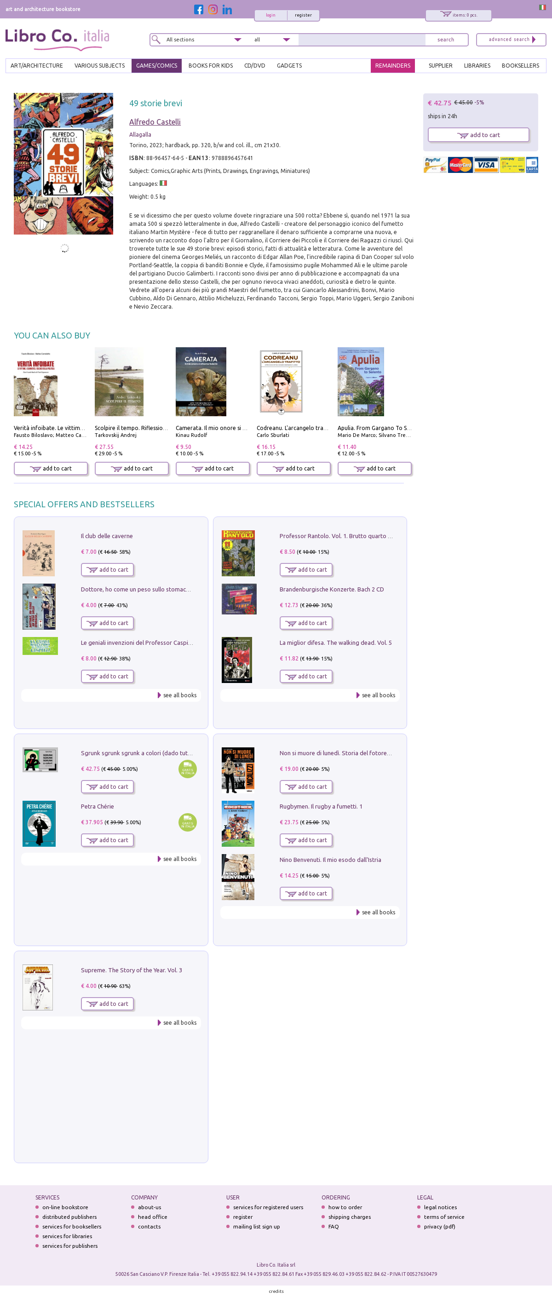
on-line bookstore (65, 1207)
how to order (345, 1207)
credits (276, 1291)
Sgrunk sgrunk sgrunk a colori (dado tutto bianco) (148, 753)
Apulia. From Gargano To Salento (381, 428)
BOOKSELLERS (520, 66)
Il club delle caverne (107, 536)
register (303, 15)
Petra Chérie (97, 806)
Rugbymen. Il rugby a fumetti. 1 (321, 806)
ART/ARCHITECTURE (37, 66)
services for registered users (268, 1207)
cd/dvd (254, 66)
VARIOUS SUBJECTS (100, 66)
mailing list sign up (256, 1226)
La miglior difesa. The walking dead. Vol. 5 (336, 642)
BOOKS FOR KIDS (211, 66)
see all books (179, 695)
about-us (149, 1207)
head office (152, 1217)
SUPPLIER (441, 66)
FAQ (333, 1226)
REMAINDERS (392, 66)
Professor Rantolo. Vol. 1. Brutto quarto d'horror (345, 536)
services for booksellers (71, 1226)
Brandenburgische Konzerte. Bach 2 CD (332, 589)
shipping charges (349, 1217)
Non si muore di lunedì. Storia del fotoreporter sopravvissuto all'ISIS (371, 753)
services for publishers (70, 1246)
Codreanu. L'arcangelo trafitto (296, 428)
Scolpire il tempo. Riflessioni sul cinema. (146, 428)
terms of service (444, 1217)
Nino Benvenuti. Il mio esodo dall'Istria (330, 859)
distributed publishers (69, 1217)
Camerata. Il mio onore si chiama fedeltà (229, 428)
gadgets (289, 66)
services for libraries (67, 1236)
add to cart (51, 468)
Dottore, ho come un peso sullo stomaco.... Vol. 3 (146, 589)
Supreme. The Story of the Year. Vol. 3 (131, 970)
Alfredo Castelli (155, 122)
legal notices (440, 1207)
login (271, 15)
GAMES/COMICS (156, 66)
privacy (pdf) (439, 1226)
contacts (149, 1226)
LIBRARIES (477, 66)
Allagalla (140, 135)
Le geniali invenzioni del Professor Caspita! (138, 642)
